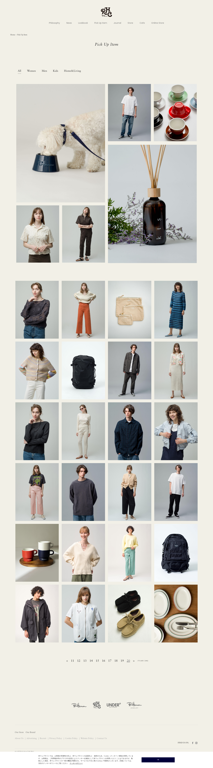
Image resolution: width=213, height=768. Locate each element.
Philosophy (54, 22)
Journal (117, 22)
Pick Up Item (100, 22)
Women (31, 71)
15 (97, 660)
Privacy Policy (56, 738)
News (69, 22)
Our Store (19, 732)
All (19, 71)
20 (128, 660)
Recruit (43, 738)
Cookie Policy (71, 738)
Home (12, 35)
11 (72, 660)
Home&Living (72, 71)
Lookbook (83, 22)
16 (103, 660)
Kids (55, 71)
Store (130, 22)
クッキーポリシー (76, 763)
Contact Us (102, 738)
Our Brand (30, 732)
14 (91, 660)
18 (116, 660)
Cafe (142, 22)
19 (122, 660)
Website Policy (87, 738)
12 (78, 660)
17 (109, 660)
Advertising (31, 738)
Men (44, 71)
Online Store (157, 22)
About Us (19, 738)
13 (85, 660)
